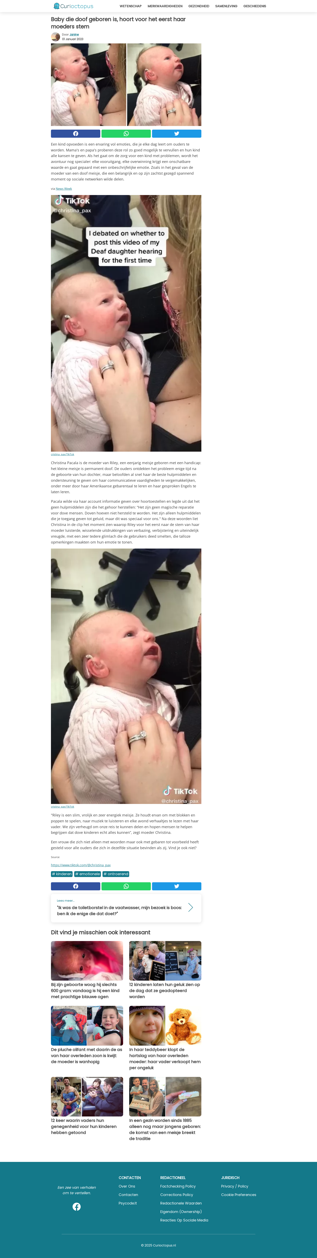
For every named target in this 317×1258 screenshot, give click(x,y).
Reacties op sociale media (184, 1220)
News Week (64, 189)
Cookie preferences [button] (238, 1194)
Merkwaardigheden (165, 6)
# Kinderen (62, 873)
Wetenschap (131, 6)
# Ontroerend (116, 873)
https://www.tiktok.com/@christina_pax (81, 865)
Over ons (127, 1186)
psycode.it (128, 1203)
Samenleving (226, 6)
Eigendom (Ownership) (181, 1211)
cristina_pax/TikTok (62, 454)
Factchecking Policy (178, 1186)
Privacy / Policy (234, 1186)
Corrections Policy (176, 1194)
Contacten (128, 1194)
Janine (74, 35)
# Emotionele (87, 873)
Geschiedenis (254, 6)
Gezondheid (198, 6)
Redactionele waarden (181, 1203)
